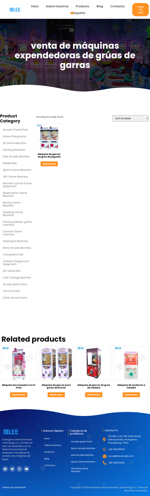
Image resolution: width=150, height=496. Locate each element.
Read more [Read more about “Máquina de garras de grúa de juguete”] (49, 163)
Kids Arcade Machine (16, 156)
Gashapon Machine (15, 241)
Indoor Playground (14, 136)
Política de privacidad (14, 487)
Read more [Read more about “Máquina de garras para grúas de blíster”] (56, 394)
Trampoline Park (13, 254)
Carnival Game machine (12, 233)
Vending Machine (14, 150)
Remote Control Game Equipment (17, 185)
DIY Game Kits (12, 271)
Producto (82, 6)
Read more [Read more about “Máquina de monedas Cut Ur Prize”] (18, 394)
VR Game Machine (14, 143)
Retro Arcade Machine (17, 248)
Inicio (35, 6)
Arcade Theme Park (15, 129)
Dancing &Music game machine (17, 223)
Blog (100, 6)
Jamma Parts (11, 291)
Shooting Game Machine (13, 214)
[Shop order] (130, 118)
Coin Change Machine (17, 277)
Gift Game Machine (15, 176)
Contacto (117, 6)
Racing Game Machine (11, 204)
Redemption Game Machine (15, 194)
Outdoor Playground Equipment (16, 263)
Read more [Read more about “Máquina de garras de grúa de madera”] (93, 394)
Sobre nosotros (57, 6)
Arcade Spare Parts (15, 284)
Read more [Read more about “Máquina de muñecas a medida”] (131, 394)
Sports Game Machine (17, 170)
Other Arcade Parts (15, 297)
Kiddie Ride (10, 163)
